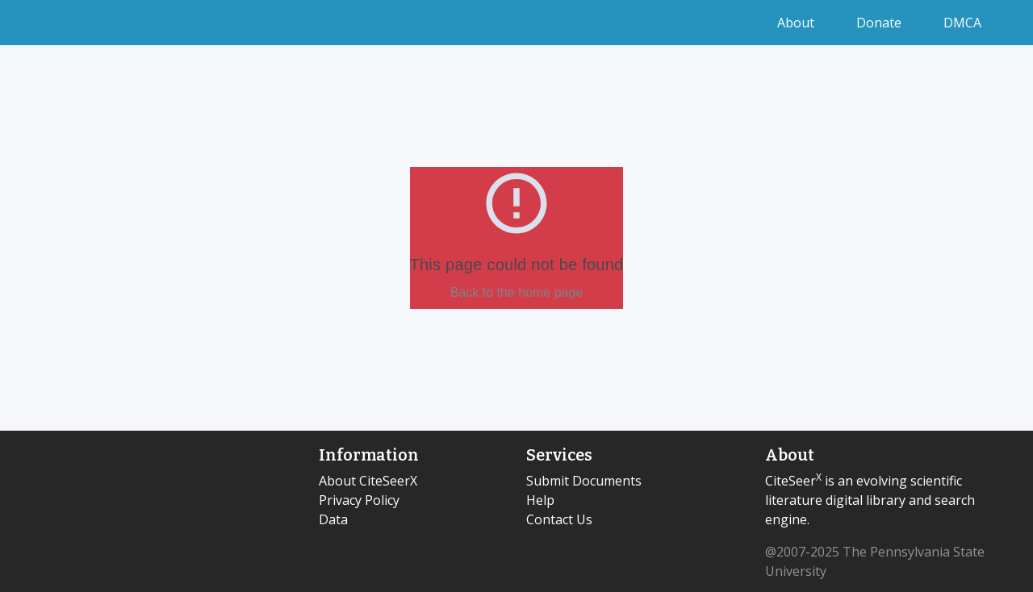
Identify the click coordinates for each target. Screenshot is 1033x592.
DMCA (962, 22)
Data (333, 519)
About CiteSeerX (368, 481)
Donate (880, 22)
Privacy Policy (359, 500)
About (797, 22)
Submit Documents (584, 481)
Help (540, 500)
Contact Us (559, 519)
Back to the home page (516, 292)
